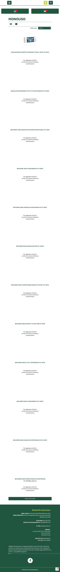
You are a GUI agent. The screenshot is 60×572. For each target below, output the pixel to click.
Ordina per (33, 28)
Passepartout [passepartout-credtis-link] (34, 569)
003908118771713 (45, 522)
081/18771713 (46, 520)
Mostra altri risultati (30, 498)
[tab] (11, 24)
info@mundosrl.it (45, 526)
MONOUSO (16, 19)
